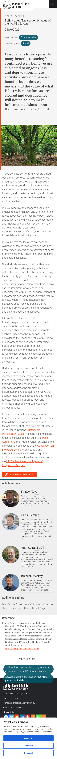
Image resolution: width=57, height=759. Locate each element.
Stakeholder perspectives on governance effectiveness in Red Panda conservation (27, 669)
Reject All (28, 753)
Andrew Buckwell (32, 547)
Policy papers (14, 16)
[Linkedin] (22, 717)
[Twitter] (11, 717)
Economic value (28, 37)
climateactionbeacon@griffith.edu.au (19, 703)
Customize (28, 746)
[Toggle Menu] (53, 4)
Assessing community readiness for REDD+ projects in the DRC (26, 678)
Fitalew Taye (29, 491)
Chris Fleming (30, 515)
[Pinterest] (27, 717)
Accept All (28, 738)
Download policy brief (20, 474)
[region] (28, 738)
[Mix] (33, 717)
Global (25, 43)
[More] (43, 717)
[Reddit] (16, 717)
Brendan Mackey (32, 576)
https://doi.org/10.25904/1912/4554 (22, 648)
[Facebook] (6, 717)
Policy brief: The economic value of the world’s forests (28, 22)
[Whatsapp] (38, 717)
